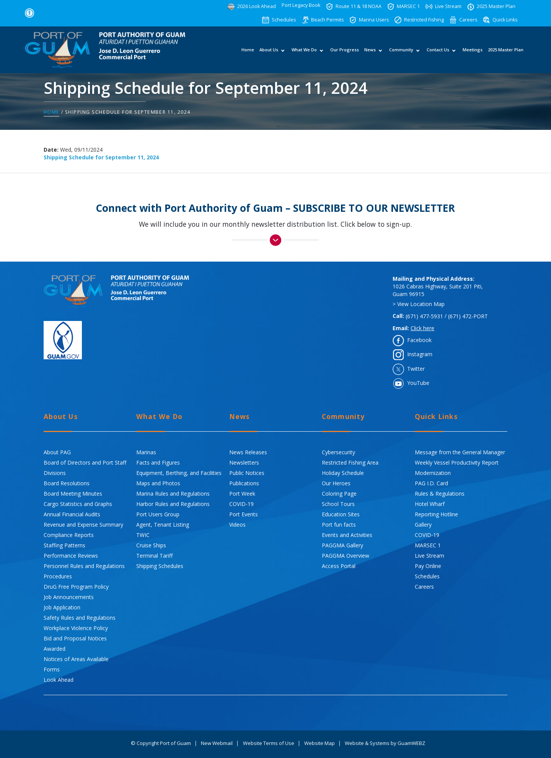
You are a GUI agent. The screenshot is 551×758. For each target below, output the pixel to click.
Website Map (319, 743)
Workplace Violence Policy (76, 628)
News (369, 54)
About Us (268, 54)
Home (247, 54)
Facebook (419, 340)
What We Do (303, 54)
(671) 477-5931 (424, 316)
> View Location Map (419, 304)
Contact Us (437, 54)
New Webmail (217, 743)
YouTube (418, 382)
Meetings (472, 54)
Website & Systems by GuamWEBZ (385, 743)
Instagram (419, 354)
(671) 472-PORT (468, 316)
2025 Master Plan (505, 54)
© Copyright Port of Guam (161, 743)
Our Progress (344, 54)
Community (401, 54)
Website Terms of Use (268, 743)
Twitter (416, 368)
